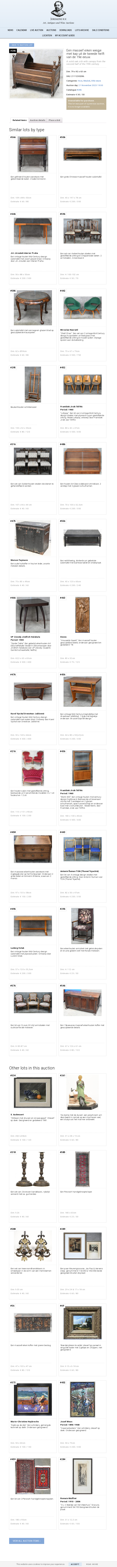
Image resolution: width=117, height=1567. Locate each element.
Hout (80, 80)
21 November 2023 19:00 (91, 85)
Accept (75, 1564)
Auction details (37, 120)
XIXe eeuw (96, 80)
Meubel (86, 80)
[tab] (20, 120)
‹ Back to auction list (22, 45)
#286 (79, 90)
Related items (20, 120)
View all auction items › (27, 1541)
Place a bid (54, 120)
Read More (92, 1564)
